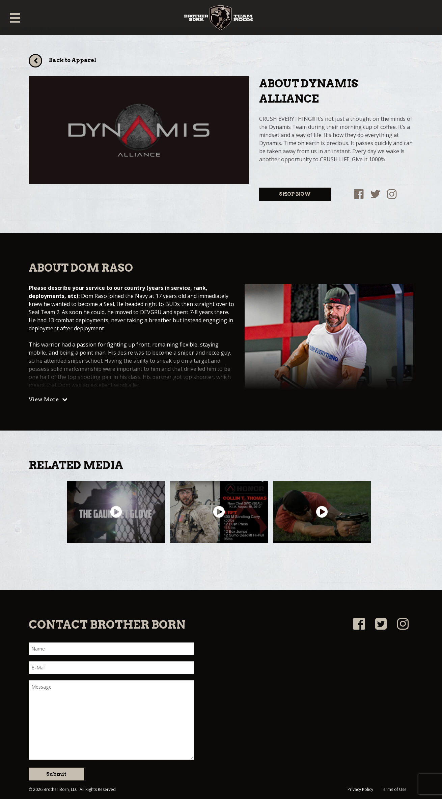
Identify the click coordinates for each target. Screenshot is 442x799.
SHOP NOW (295, 194)
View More (44, 399)
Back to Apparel (72, 60)
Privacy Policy (360, 789)
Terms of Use (394, 789)
